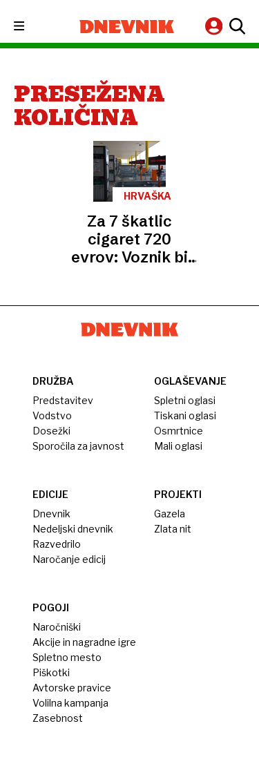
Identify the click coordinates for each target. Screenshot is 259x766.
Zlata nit (172, 529)
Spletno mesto (67, 657)
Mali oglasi (178, 446)
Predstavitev (62, 400)
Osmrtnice (178, 431)
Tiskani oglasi (185, 415)
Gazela (169, 513)
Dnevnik (51, 513)
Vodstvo (52, 415)
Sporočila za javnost (78, 446)
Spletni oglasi (184, 400)
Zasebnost (57, 718)
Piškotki (51, 672)
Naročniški (56, 627)
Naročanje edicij (69, 559)
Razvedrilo (56, 544)
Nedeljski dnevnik (72, 529)
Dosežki (51, 431)
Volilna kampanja (70, 703)
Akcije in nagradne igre (84, 642)
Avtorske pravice (71, 687)
